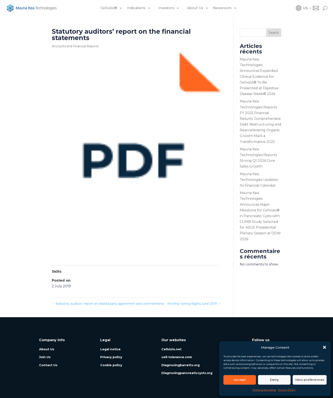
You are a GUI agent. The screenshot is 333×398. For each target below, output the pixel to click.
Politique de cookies (264, 389)
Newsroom (222, 8)
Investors (166, 8)
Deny (274, 380)
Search (274, 33)
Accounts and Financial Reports (75, 46)
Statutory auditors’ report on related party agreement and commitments (108, 304)
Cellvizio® (108, 8)
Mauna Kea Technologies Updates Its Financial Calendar (259, 179)
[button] (324, 347)
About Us (195, 8)
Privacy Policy (287, 389)
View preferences (309, 380)
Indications (136, 8)
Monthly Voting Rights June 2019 (194, 304)
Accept (240, 380)
